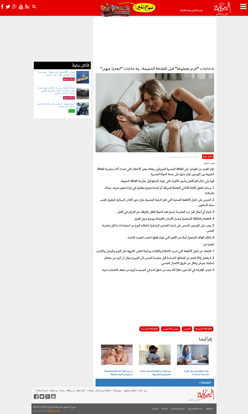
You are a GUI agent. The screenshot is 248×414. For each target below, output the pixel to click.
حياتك (90, 390)
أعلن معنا (165, 409)
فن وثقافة (70, 390)
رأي (145, 390)
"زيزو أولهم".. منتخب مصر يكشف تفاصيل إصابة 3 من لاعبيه (56, 105)
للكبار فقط (208, 156)
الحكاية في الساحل (103, 390)
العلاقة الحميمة (203, 329)
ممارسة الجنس (171, 329)
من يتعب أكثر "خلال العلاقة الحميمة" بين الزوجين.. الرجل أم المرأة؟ (118, 373)
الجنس (187, 329)
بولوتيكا (117, 390)
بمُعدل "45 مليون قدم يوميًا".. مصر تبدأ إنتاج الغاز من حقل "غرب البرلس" (56, 73)
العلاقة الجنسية (149, 329)
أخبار (140, 390)
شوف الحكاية (41, 390)
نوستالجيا (54, 390)
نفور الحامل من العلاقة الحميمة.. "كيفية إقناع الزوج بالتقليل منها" (155, 373)
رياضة (62, 390)
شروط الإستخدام (178, 409)
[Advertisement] (155, 41)
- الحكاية (207, 163)
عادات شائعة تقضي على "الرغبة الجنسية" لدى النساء (196, 373)
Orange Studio (53, 411)
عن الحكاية (209, 409)
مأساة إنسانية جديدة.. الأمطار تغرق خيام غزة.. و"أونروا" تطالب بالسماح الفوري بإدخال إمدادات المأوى (56, 91)
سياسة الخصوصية (195, 409)
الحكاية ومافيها (130, 390)
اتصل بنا (155, 409)
